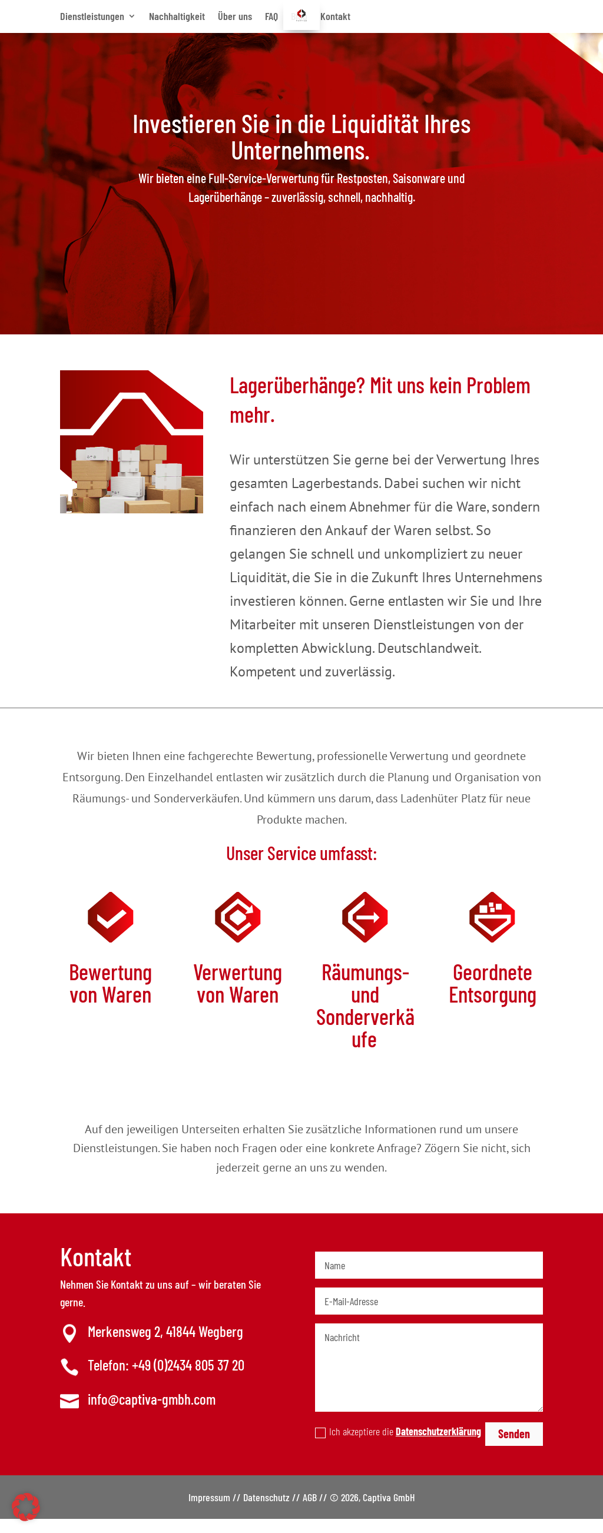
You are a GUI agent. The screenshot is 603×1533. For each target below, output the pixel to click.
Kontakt (335, 15)
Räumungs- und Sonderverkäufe (365, 1019)
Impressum (209, 1511)
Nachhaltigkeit (177, 15)
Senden (514, 1448)
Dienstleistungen (92, 15)
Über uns (235, 15)
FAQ (271, 15)
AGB (310, 1511)
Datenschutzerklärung (438, 1445)
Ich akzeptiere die (398, 1445)
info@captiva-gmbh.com (152, 1413)
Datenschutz (266, 1511)
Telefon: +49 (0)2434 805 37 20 (166, 1379)
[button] (26, 1507)
